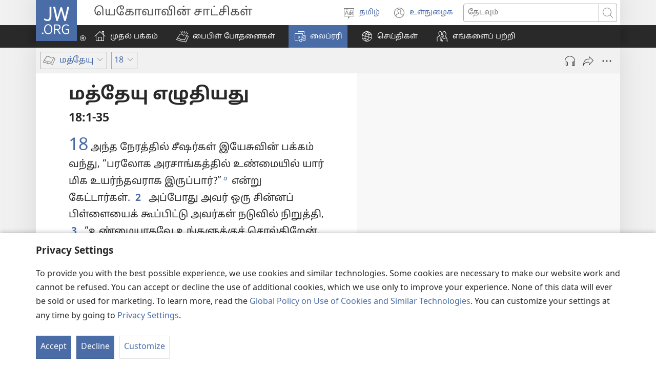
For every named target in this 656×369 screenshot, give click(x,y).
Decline (95, 347)
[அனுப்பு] (588, 61)
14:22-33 (534, 224)
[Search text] (531, 13)
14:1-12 (528, 179)
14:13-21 (587, 208)
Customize (144, 347)
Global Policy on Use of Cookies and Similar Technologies (360, 302)
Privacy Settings (148, 316)
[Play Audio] (570, 61)
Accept (53, 347)
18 (78, 146)
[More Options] (607, 61)
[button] (225, 36)
